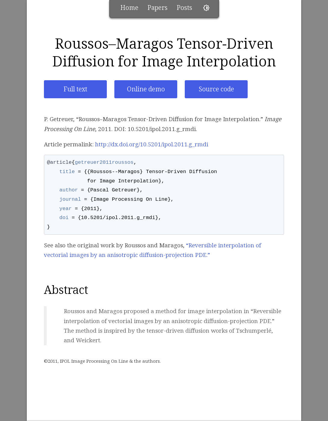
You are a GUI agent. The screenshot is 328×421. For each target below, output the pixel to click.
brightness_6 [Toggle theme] (206, 8)
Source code (216, 89)
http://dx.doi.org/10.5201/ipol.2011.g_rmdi (151, 144)
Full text (75, 89)
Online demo (146, 89)
